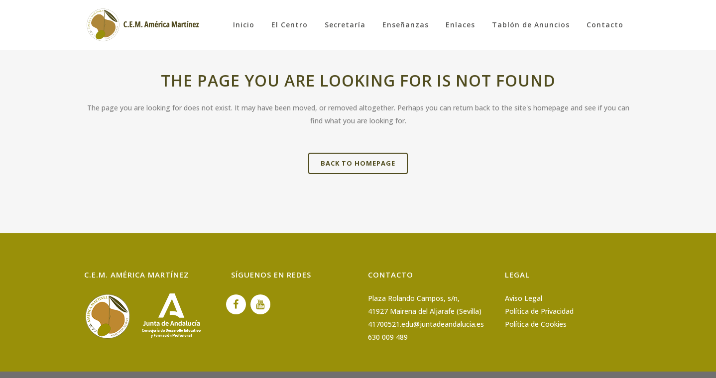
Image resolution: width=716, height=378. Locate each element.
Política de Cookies (536, 324)
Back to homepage (358, 163)
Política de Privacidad (539, 311)
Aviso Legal (523, 298)
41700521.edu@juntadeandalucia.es (426, 324)
